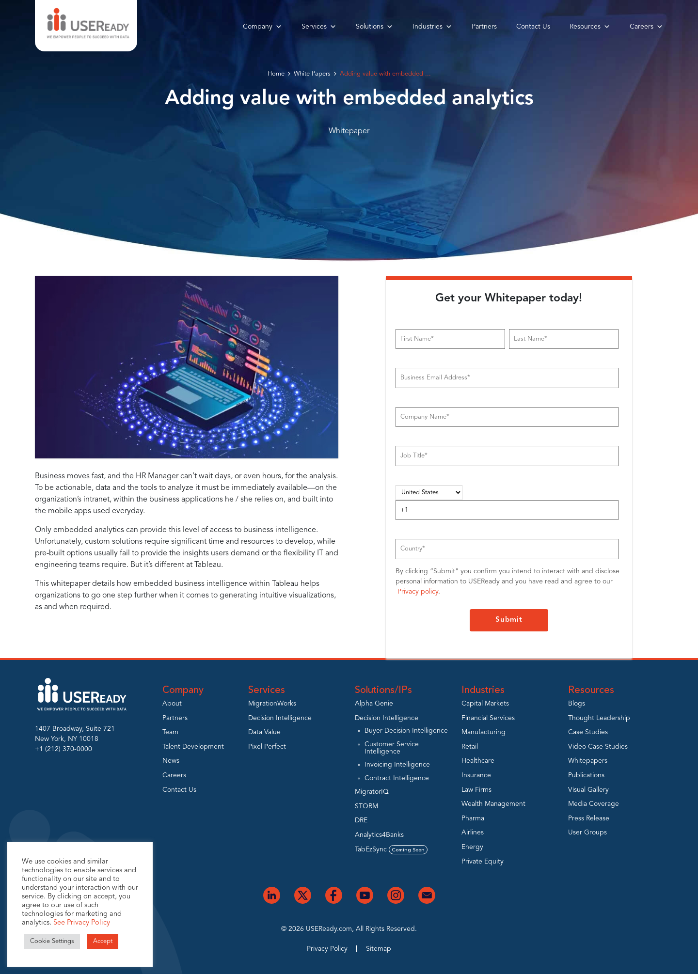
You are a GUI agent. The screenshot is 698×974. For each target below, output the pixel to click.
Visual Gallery (588, 789)
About (172, 703)
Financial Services (488, 718)
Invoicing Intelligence (397, 764)
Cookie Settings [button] (52, 941)
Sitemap (378, 948)
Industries (432, 26)
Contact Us (533, 26)
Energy (472, 847)
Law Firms (476, 789)
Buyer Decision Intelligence (406, 730)
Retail (469, 746)
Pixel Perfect (267, 746)
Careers (646, 26)
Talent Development (193, 746)
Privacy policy (417, 591)
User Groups (587, 832)
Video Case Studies (598, 746)
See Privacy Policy (81, 923)
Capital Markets (485, 703)
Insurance (476, 775)
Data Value (264, 732)
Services (318, 26)
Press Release (588, 818)
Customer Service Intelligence (392, 748)
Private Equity (482, 861)
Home (276, 74)
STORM (366, 806)
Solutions (374, 26)
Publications (586, 775)
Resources (590, 26)
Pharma (472, 818)
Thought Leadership (599, 718)
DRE (361, 820)
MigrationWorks (272, 703)
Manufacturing (483, 732)
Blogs (576, 703)
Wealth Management (493, 804)
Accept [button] (102, 941)
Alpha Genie (374, 703)
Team (170, 732)
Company (262, 26)
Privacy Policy (327, 948)
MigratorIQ (372, 791)
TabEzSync (391, 849)
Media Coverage (593, 804)
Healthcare (477, 760)
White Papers (312, 74)
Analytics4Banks (379, 835)
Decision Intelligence (280, 718)
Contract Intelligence (397, 778)
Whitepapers (587, 760)
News (170, 760)
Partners (484, 26)
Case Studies (588, 732)
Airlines (472, 832)
